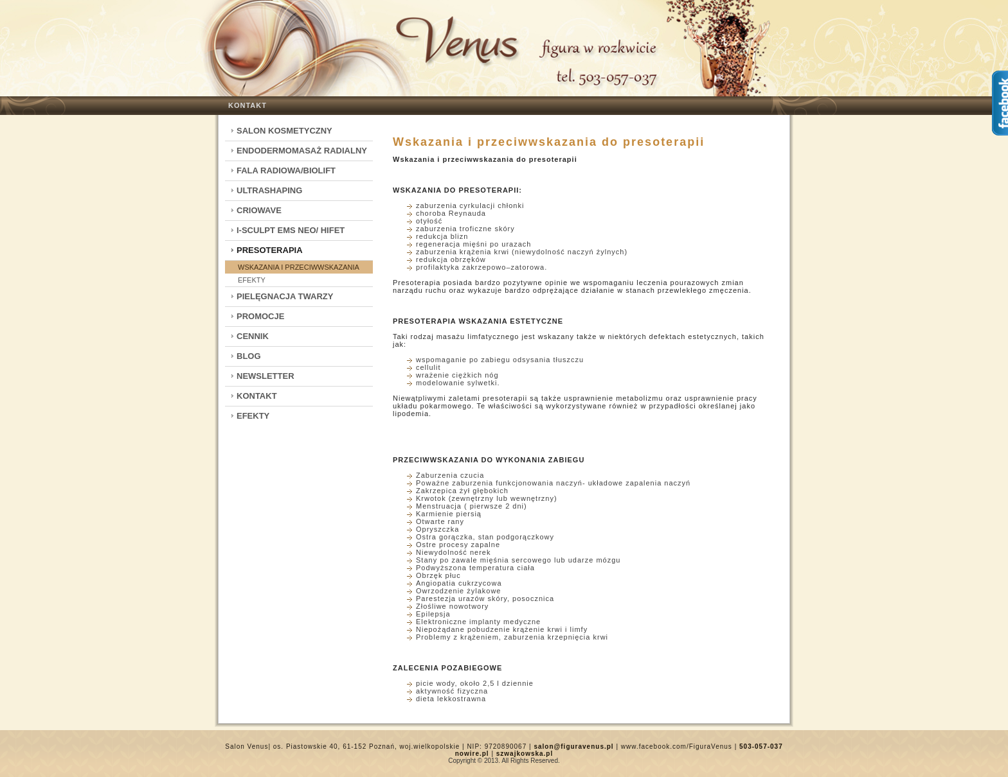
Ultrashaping (269, 190)
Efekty (252, 280)
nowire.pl (472, 753)
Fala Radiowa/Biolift (286, 170)
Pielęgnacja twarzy (285, 296)
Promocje (260, 316)
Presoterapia (270, 250)
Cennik (253, 336)
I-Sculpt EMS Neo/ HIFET (291, 230)
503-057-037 (761, 746)
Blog (249, 356)
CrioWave (259, 210)
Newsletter (265, 376)
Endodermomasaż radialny (302, 150)
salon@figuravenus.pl (573, 746)
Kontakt (247, 105)
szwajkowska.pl (524, 753)
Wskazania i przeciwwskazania (298, 267)
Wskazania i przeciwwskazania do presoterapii (549, 141)
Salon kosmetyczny (284, 130)
